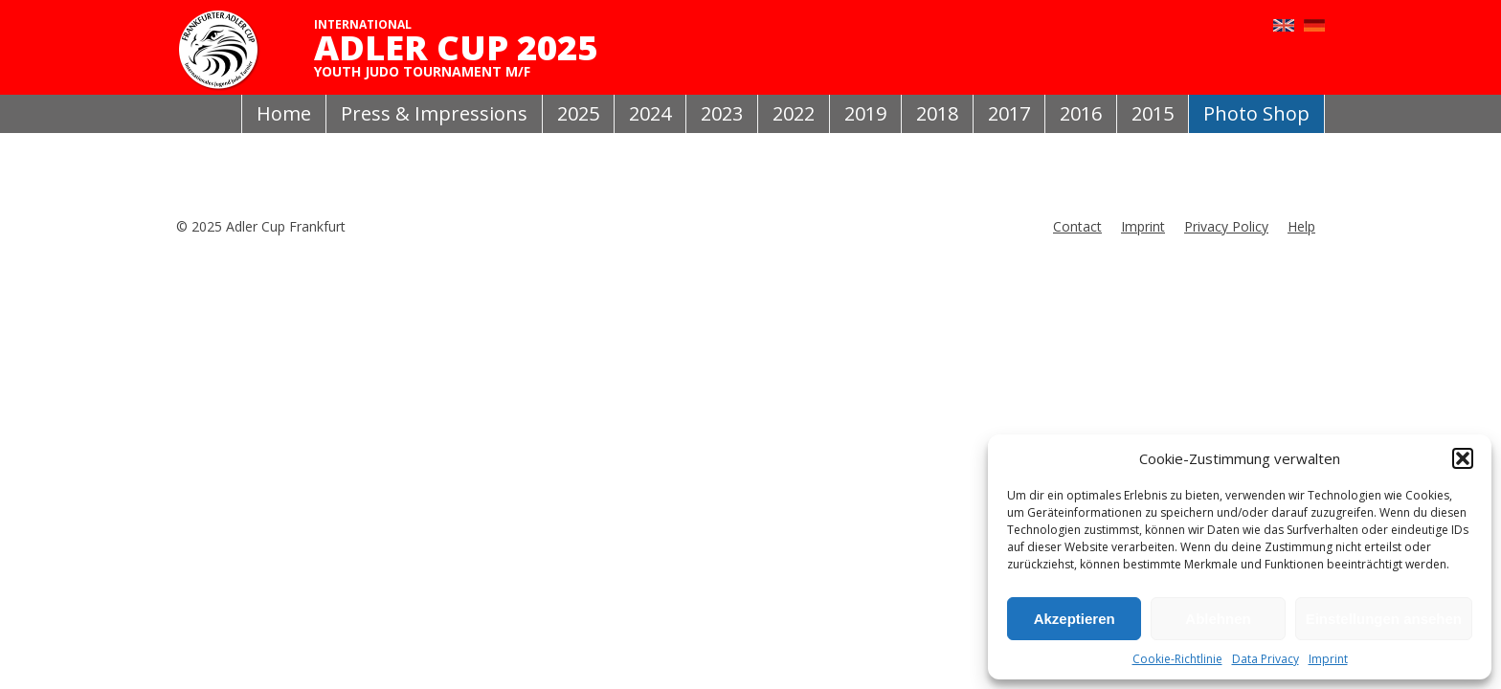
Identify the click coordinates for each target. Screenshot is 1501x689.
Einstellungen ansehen (1384, 619)
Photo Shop (1256, 113)
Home (284, 113)
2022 (794, 113)
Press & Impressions (434, 113)
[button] (1462, 458)
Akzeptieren (1074, 619)
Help (1301, 226)
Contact (1077, 226)
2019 (865, 113)
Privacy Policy (1226, 226)
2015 (1152, 113)
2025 (578, 113)
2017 (1009, 113)
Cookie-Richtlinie (1177, 659)
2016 (1081, 113)
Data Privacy (1265, 659)
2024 (650, 113)
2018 (937, 113)
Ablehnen (1217, 619)
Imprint (1328, 659)
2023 (722, 113)
